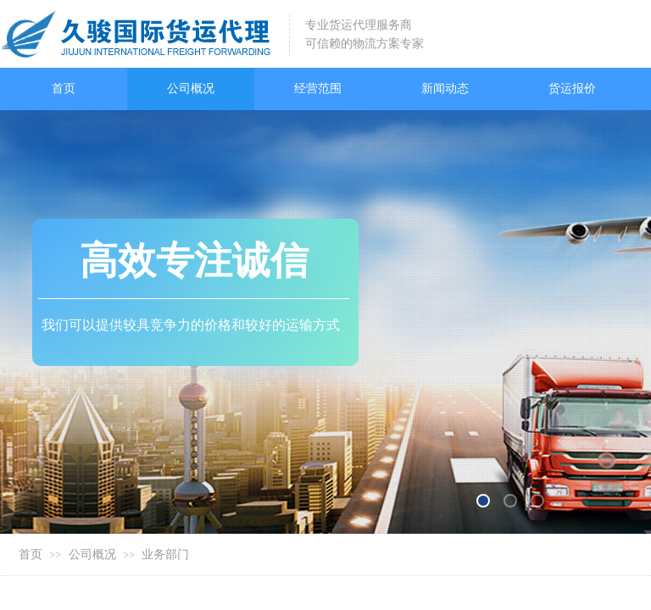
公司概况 (92, 554)
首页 (30, 554)
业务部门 (165, 554)
